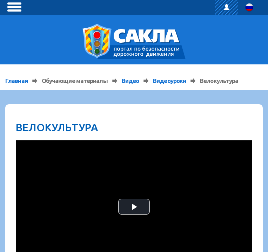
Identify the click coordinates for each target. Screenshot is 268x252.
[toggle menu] (14, 7)
